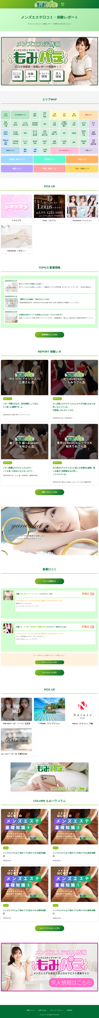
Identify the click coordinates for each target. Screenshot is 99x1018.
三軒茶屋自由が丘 (15, 142)
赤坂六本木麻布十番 (44, 133)
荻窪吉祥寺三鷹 (6, 124)
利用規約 (69, 1010)
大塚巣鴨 (54, 124)
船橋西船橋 (93, 133)
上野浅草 (74, 124)
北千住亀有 (84, 124)
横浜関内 (25, 150)
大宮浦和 (64, 115)
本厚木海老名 (6, 133)
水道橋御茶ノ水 (54, 133)
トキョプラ (16, 220)
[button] (96, 61)
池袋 (44, 124)
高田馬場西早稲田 (35, 124)
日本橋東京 (64, 142)
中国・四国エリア (49, 169)
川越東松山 (54, 115)
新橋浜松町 (54, 142)
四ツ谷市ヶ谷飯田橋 (35, 133)
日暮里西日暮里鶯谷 (64, 124)
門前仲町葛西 (83, 142)
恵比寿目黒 (35, 142)
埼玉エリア (88, 115)
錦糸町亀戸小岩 (84, 133)
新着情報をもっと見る (49, 335)
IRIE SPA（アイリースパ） (29, 594)
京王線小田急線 (15, 133)
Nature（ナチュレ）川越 (82, 724)
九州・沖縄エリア (82, 169)
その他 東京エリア (20, 115)
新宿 (25, 133)
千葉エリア (88, 150)
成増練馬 (34, 115)
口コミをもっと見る (50, 672)
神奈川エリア (10, 150)
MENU (62, 4)
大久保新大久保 (25, 124)
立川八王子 (6, 115)
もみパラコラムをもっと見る (49, 928)
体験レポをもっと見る (49, 492)
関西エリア (17, 169)
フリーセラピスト (64, 150)
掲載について (31, 1010)
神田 (64, 133)
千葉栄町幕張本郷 (93, 142)
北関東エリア (49, 159)
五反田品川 (45, 142)
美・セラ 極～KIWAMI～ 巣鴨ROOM (33, 627)
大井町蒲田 (45, 150)
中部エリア (82, 159)
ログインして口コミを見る (49, 662)
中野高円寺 (15, 124)
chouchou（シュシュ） (82, 220)
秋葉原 (74, 133)
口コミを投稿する (49, 581)
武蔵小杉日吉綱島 (5, 142)
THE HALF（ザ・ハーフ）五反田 (16, 724)
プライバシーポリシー (56, 1010)
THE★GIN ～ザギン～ (16, 251)
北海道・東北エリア (17, 159)
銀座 (74, 142)
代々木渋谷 (25, 142)
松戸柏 (93, 124)
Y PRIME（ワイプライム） (49, 724)
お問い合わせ (42, 1010)
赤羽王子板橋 (44, 115)
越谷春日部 (74, 115)
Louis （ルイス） (49, 220)
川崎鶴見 (35, 150)
